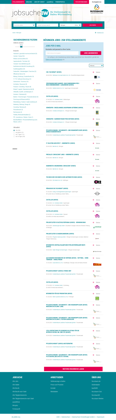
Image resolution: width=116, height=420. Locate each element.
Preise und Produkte (57, 385)
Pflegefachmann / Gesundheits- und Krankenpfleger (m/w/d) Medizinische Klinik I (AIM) (66, 305)
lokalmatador (96, 385)
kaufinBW (95, 388)
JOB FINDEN (92, 25)
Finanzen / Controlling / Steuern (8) (22, 87)
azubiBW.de (50, 2)
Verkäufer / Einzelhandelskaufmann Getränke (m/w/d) (64, 108)
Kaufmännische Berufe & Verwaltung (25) (23, 66)
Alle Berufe (16, 388)
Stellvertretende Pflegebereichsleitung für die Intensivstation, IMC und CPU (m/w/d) (62, 331)
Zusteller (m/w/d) (52, 96)
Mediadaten (54, 391)
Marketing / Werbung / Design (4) (21, 104)
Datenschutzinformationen (54, 59)
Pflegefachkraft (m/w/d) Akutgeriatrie (59, 344)
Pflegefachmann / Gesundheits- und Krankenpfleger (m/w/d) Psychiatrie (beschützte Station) (66, 355)
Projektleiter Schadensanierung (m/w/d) (60, 234)
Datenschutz (66, 417)
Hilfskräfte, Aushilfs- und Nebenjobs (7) (23, 92)
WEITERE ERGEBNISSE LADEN (73, 369)
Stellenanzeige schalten (58, 381)
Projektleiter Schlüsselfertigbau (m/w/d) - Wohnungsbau (66, 222)
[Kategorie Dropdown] (33, 25)
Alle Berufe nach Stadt (19, 391)
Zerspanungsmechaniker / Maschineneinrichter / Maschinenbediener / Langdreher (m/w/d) (62, 84)
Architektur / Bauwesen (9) (20, 84)
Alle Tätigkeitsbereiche (20, 395)
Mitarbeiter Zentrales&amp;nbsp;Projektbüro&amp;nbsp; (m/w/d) (65, 246)
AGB (58, 417)
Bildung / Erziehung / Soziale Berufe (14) (23, 76)
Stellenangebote (18, 2)
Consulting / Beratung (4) (19, 107)
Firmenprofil (16, 409)
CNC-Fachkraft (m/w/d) (54, 72)
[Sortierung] (94, 65)
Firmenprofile (60, 2)
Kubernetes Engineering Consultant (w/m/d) (61, 166)
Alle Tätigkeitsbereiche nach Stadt (23, 398)
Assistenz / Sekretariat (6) (19, 94)
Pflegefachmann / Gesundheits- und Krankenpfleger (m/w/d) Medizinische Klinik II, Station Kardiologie (66, 318)
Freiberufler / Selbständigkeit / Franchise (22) (24, 71)
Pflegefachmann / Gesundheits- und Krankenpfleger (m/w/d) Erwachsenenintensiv (66, 131)
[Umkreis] (74, 25)
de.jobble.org (16, 417)
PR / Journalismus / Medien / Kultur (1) (23, 117)
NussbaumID (96, 395)
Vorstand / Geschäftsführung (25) (21, 64)
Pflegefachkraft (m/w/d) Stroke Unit (58, 271)
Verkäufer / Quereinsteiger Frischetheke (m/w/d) (62, 119)
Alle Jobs (15, 381)
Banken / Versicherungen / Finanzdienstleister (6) (25, 97)
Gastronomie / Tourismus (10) (20, 81)
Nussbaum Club (97, 391)
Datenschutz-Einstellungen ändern (83, 417)
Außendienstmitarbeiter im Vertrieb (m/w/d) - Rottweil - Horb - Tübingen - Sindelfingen (67, 259)
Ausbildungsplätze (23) (19, 69)
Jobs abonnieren (91, 53)
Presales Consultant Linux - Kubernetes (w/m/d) (62, 154)
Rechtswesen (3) (17, 112)
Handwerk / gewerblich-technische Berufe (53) (25, 53)
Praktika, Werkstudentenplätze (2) (21, 114)
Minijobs (29, 2)
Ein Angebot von (96, 2)
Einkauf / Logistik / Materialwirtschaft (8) (23, 89)
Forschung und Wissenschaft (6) (21, 99)
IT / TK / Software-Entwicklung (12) (22, 79)
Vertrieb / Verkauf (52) (19, 56)
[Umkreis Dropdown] (79, 25)
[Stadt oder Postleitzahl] (65, 25)
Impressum (100, 417)
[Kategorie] (22, 25)
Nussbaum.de (96, 381)
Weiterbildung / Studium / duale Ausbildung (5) (25, 102)
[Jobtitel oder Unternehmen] (47, 25)
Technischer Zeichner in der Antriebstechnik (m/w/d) (64, 177)
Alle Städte (16, 385)
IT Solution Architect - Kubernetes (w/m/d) (60, 143)
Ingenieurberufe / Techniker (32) (21, 61)
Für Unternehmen (81, 2)
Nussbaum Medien (97, 398)
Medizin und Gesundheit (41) (20, 58)
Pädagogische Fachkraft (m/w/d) (57, 188)
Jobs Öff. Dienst (39, 2)
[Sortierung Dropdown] (102, 65)
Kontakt (53, 388)
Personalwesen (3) (18, 109)
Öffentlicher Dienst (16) (19, 74)
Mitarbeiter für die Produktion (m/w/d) (59, 293)
